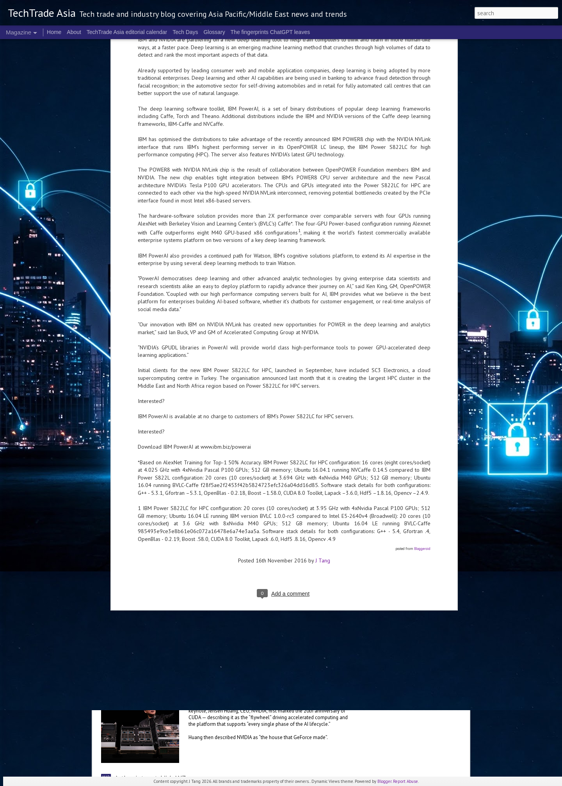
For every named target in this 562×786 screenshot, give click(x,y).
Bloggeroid (422, 321)
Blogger (384, 781)
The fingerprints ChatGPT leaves (270, 32)
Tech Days (185, 32)
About (74, 32)
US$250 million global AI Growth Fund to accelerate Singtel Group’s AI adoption (220, 539)
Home (54, 32)
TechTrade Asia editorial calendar (127, 32)
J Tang (322, 333)
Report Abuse (405, 781)
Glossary (214, 32)
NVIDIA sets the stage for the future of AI (258, 689)
